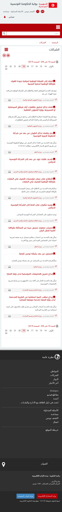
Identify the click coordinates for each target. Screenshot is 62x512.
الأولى (51, 66)
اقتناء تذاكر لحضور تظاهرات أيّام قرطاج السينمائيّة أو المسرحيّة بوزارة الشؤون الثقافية (31, 108)
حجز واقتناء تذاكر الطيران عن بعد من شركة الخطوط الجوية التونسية (34, 134)
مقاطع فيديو (52, 394)
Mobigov (54, 390)
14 (45, 66)
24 (6, 69)
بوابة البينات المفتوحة (25, 496)
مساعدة (6, 11)
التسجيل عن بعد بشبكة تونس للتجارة (36, 253)
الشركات (54, 375)
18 (28, 66)
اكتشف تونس (30, 11)
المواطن (54, 371)
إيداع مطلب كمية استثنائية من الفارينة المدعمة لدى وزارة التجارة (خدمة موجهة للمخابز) (32, 298)
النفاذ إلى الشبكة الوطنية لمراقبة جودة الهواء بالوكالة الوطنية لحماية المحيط (33, 82)
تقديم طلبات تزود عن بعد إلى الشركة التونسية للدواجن (32, 160)
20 (19, 66)
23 (6, 66)
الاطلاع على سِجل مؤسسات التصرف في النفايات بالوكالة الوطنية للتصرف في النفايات (31, 180)
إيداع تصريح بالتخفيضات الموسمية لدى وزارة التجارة (30, 274)
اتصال (55, 422)
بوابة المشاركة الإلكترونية (47, 496)
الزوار (55, 379)
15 (41, 66)
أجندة (55, 398)
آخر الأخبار (53, 383)
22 (11, 66)
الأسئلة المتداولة (17, 11)
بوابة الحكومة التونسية (23, 4)
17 (32, 66)
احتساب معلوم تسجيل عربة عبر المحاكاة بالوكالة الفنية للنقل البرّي (31, 229)
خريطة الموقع (52, 430)
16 (37, 66)
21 (15, 66)
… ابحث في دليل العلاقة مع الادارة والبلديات (38, 402)
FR (38, 11)
